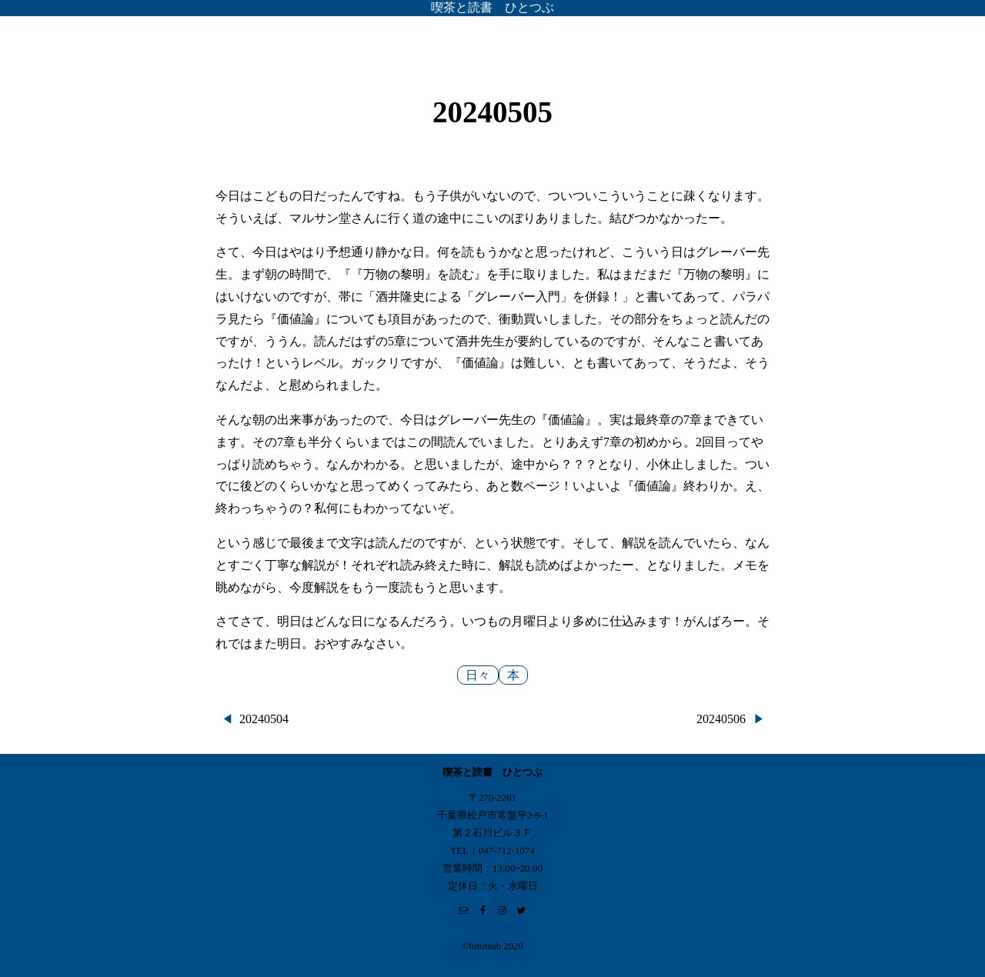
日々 (478, 675)
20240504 (264, 718)
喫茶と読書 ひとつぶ (492, 7)
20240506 (721, 718)
